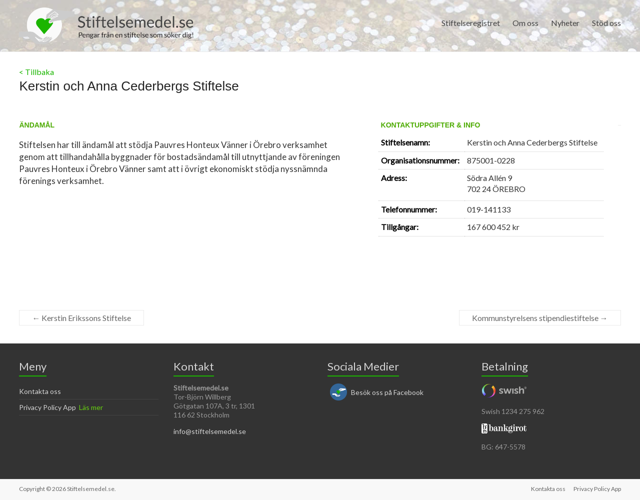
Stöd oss (606, 23)
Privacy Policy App (47, 407)
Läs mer (91, 407)
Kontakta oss (40, 391)
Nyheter (565, 23)
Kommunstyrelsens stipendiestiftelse (540, 317)
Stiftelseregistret (471, 23)
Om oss (525, 23)
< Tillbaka (36, 71)
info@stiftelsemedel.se (210, 431)
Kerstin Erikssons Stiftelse (81, 317)
